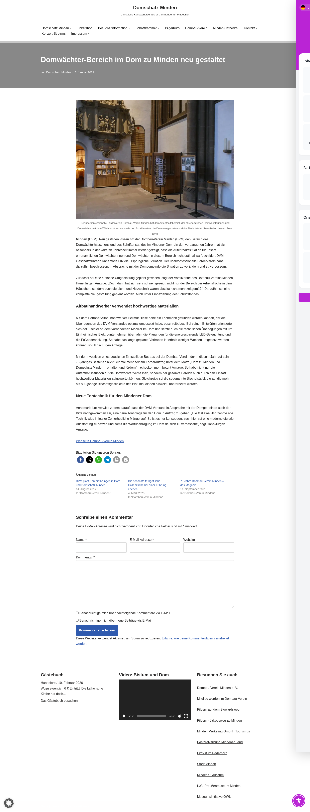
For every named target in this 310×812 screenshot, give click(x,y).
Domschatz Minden (58, 72)
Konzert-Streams (54, 33)
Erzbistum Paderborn (212, 753)
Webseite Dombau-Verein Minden (100, 441)
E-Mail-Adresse (142, 540)
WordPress (81, 807)
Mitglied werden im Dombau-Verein (222, 699)
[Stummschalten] (180, 717)
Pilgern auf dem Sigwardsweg (218, 710)
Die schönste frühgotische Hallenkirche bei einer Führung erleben (147, 485)
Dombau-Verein (197, 28)
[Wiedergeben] (124, 717)
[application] (155, 700)
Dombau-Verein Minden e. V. (217, 688)
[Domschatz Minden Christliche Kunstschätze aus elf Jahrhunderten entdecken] (155, 10)
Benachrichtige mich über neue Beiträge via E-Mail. (115, 621)
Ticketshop (85, 28)
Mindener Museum (210, 775)
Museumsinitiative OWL (214, 797)
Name (81, 540)
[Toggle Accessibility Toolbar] (299, 801)
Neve (44, 807)
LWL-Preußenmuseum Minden (219, 786)
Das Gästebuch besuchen (59, 701)
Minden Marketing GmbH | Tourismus (223, 732)
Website (189, 540)
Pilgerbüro (173, 28)
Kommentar (85, 557)
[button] (71, 28)
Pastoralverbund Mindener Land (220, 743)
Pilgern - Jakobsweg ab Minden (219, 721)
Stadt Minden (206, 764)
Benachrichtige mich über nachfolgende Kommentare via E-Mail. (125, 613)
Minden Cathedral (226, 28)
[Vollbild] (186, 717)
